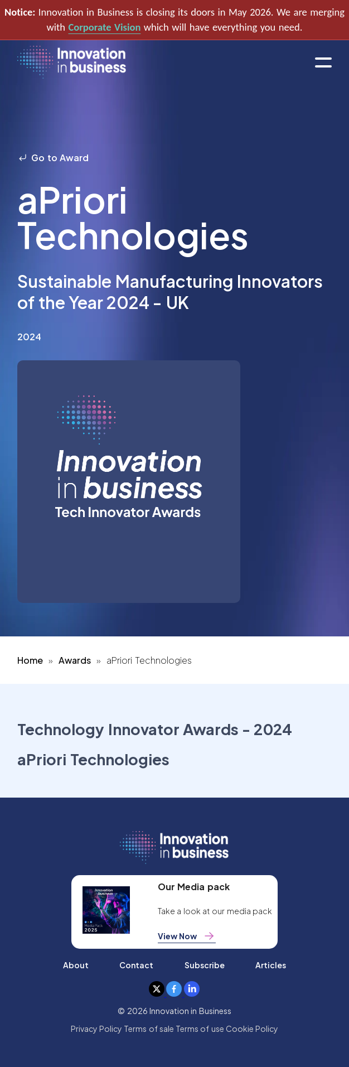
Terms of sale (149, 1028)
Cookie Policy (252, 1028)
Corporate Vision (104, 27)
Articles (270, 965)
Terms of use (200, 1028)
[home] (71, 63)
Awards (75, 660)
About (76, 965)
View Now (187, 936)
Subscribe (205, 965)
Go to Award (53, 157)
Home (30, 660)
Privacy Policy (96, 1028)
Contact (136, 965)
